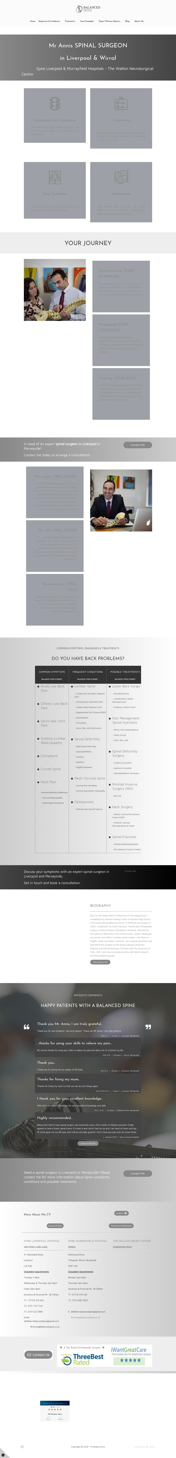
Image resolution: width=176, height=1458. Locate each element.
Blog (127, 21)
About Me (139, 21)
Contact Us (139, 1446)
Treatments (70, 21)
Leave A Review (88, 1143)
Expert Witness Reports (109, 21)
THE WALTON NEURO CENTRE (132, 1241)
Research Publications (121, 1225)
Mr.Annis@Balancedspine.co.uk (85, 1317)
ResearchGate (55, 1225)
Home (33, 21)
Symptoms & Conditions (49, 21)
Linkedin (121, 1213)
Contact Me (137, 444)
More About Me (100, 962)
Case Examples (87, 21)
